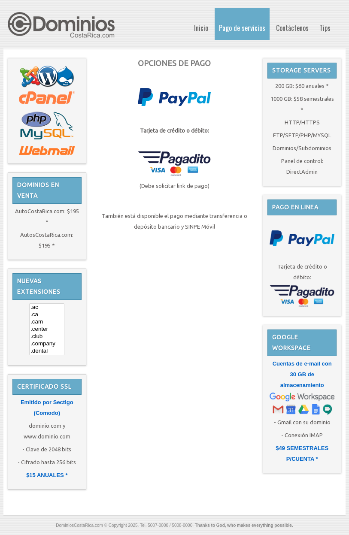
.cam (47, 322)
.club (47, 336)
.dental (47, 351)
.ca (47, 314)
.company (47, 344)
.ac (47, 307)
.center (47, 329)
